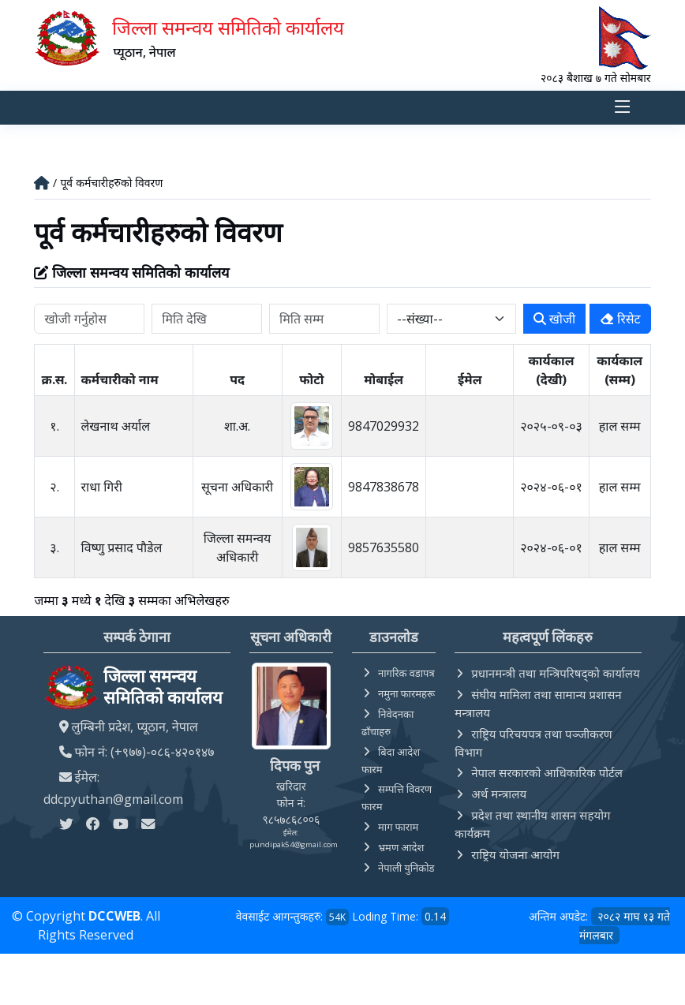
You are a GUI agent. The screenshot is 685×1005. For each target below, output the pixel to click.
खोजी (554, 318)
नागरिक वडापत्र (406, 673)
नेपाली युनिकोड (406, 868)
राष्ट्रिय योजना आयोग (515, 854)
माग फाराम (398, 827)
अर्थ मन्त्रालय (498, 793)
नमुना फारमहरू (406, 693)
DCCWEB (114, 916)
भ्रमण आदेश (401, 847)
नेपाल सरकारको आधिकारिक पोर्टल (547, 772)
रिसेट (620, 318)
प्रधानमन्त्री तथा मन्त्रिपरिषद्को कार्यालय (555, 673)
